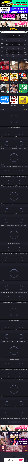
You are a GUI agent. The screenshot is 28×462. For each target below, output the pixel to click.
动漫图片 (25, 46)
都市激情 (7, 50)
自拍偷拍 (13, 39)
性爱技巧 (25, 52)
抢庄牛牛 (25, 36)
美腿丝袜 (7, 48)
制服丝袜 (7, 44)
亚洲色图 (13, 46)
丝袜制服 (13, 40)
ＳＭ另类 (25, 40)
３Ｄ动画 (25, 39)
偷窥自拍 (7, 46)
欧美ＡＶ (19, 39)
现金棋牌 (19, 36)
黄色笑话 (19, 52)
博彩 (2, 35)
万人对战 (19, 35)
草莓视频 (19, 54)
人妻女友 (19, 50)
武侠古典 (25, 50)
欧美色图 (19, 46)
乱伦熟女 (19, 44)
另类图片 (25, 48)
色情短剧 (13, 56)
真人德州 (13, 35)
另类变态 (25, 44)
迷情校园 (7, 52)
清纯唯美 (13, 48)
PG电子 (7, 35)
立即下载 (20, 459)
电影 (2, 43)
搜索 (25, 31)
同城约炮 (7, 54)
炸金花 (13, 36)
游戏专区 (25, 35)
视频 (2, 39)
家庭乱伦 (13, 50)
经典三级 (13, 44)
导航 (2, 55)
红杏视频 (7, 56)
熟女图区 (19, 48)
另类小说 (13, 52)
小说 (2, 51)
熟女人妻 (7, 40)
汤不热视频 (25, 54)
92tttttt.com (14, 29)
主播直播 (19, 40)
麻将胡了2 (6, 36)
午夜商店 (13, 54)
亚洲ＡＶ (7, 39)
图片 (2, 47)
